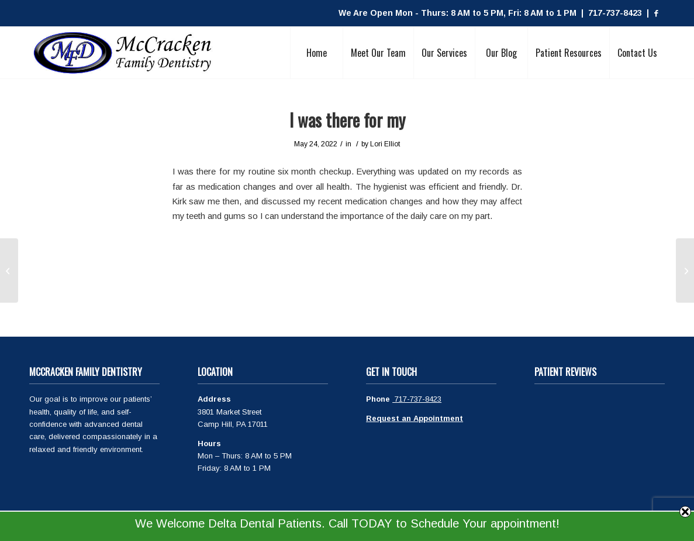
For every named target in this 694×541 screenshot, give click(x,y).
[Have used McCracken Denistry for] (685, 270)
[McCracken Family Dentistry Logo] (123, 52)
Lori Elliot (385, 144)
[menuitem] (316, 52)
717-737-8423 (416, 399)
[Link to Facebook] (656, 13)
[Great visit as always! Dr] (9, 270)
